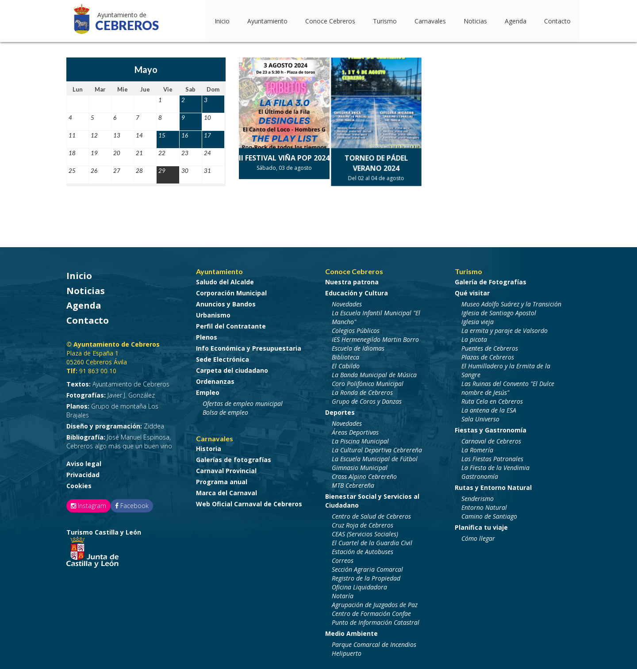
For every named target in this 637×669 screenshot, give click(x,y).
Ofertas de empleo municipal (243, 401)
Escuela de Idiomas (358, 346)
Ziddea (115, 424)
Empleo (207, 390)
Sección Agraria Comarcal (367, 567)
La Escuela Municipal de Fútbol (375, 456)
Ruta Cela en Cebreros (492, 399)
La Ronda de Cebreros (362, 390)
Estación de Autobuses (362, 549)
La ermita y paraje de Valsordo (504, 328)
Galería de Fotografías (490, 279)
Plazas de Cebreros (487, 355)
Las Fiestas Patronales (492, 456)
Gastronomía (479, 474)
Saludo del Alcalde (225, 279)
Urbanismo (213, 313)
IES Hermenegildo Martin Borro (375, 337)
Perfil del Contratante (231, 324)
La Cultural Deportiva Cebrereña (377, 447)
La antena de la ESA (488, 408)
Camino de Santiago (489, 514)
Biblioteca (345, 355)
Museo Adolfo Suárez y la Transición (511, 302)
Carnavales (430, 21)
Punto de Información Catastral (375, 620)
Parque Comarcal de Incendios (374, 642)
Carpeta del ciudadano (232, 368)
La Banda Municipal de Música (374, 372)
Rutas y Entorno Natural (493, 485)
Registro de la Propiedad (366, 576)
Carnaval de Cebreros (491, 439)
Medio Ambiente (351, 631)
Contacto (557, 21)
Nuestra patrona (352, 279)
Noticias (475, 21)
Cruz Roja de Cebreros (362, 523)
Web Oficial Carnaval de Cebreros (249, 501)
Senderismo (477, 496)
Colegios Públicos (356, 328)
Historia (208, 446)
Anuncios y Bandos (226, 302)
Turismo (385, 21)
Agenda (515, 21)
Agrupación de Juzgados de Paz (375, 602)
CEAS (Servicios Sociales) (365, 532)
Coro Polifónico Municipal (367, 381)
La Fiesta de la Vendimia (495, 465)
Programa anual (221, 479)
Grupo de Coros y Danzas (367, 399)
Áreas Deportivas (355, 430)
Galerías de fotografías (233, 457)
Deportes (340, 410)
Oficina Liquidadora (359, 585)
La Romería (477, 447)
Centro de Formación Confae (371, 611)
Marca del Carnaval (226, 490)
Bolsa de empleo (225, 410)
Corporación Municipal (231, 291)
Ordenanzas (215, 379)
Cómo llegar (478, 536)
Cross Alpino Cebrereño (364, 474)
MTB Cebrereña (353, 483)
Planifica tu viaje (481, 525)
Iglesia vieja (477, 319)
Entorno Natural (484, 505)
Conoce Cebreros (330, 21)
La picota (474, 337)
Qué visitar (472, 291)
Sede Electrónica (222, 357)
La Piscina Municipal (360, 439)
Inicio (222, 21)
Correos (342, 558)
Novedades (347, 302)
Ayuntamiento (267, 21)
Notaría (342, 593)
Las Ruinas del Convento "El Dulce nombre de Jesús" (507, 385)
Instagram (88, 503)
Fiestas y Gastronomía (490, 428)
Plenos (206, 335)
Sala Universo (480, 417)
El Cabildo (346, 363)
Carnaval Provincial (226, 468)
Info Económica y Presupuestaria (248, 346)
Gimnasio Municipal (360, 465)
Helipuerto (346, 651)
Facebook (132, 503)
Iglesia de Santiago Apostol (498, 310)
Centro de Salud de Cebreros (371, 514)
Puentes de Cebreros (489, 346)
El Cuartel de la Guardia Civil (372, 540)
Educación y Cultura (356, 291)
